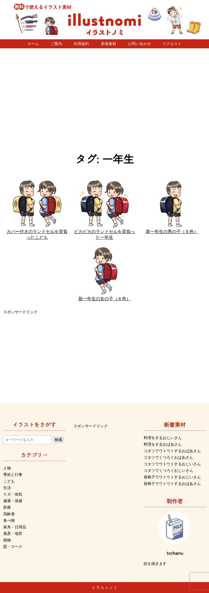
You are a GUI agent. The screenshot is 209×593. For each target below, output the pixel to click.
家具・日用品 (14, 527)
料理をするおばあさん (163, 444)
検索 (58, 439)
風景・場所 (12, 533)
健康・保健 (12, 501)
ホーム (33, 43)
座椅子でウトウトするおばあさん (172, 483)
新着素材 (108, 43)
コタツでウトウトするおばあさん (172, 451)
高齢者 (9, 514)
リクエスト (172, 43)
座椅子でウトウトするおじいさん (172, 477)
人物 (7, 468)
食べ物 (9, 520)
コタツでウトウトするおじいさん (172, 464)
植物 (7, 540)
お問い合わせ (139, 43)
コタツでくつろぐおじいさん (168, 470)
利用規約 (81, 43)
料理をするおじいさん (163, 438)
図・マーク (12, 546)
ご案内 (56, 43)
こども (9, 481)
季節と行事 (12, 474)
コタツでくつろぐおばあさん (168, 457)
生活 (7, 487)
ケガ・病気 (12, 494)
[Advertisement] (104, 100)
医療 (7, 507)
